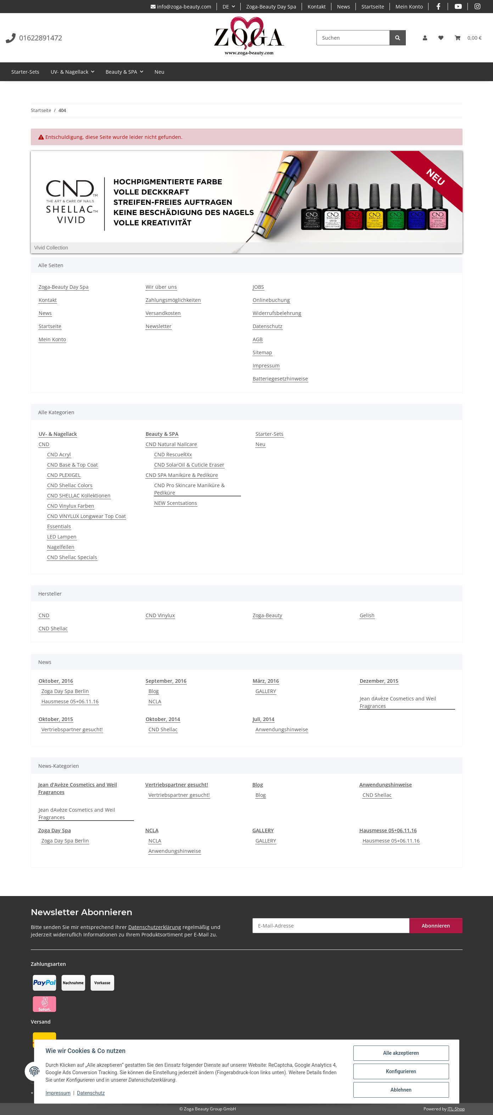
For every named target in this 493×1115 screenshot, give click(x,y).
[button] (425, 38)
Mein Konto (409, 6)
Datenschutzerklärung (154, 927)
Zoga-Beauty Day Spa (271, 6)
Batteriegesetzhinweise (280, 378)
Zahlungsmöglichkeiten (173, 300)
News (343, 6)
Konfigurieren (401, 1071)
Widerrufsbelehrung (277, 313)
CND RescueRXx (173, 454)
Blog (154, 691)
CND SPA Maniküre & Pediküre (182, 475)
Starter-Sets (270, 433)
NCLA (155, 701)
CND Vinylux (160, 615)
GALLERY (266, 691)
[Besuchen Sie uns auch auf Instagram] (477, 6)
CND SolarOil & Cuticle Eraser (189, 464)
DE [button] (226, 6)
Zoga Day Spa (54, 830)
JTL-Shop (456, 1109)
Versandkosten (163, 313)
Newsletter (159, 326)
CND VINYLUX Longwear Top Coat (86, 516)
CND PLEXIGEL (63, 475)
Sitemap (262, 352)
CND (44, 444)
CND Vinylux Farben (70, 505)
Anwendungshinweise (282, 729)
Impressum (58, 1093)
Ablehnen (401, 1090)
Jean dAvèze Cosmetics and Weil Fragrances (398, 702)
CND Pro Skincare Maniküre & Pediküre (189, 489)
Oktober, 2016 (56, 680)
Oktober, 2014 (163, 719)
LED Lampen (62, 536)
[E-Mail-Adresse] (331, 925)
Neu (260, 444)
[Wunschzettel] (441, 38)
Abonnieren (436, 925)
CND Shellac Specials (72, 557)
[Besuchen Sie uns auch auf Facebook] (438, 6)
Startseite (373, 6)
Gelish (367, 615)
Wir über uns (161, 286)
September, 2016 (166, 680)
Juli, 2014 (263, 719)
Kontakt (317, 6)
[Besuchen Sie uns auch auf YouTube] (457, 6)
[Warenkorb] (468, 38)
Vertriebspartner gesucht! (72, 729)
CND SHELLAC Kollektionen (79, 495)
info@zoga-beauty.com (181, 6)
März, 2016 (266, 680)
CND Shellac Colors (70, 485)
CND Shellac (53, 628)
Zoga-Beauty (267, 615)
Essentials (59, 526)
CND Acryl (59, 454)
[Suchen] (353, 37)
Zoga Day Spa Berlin (65, 691)
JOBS (258, 286)
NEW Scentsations (175, 503)
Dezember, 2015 (379, 680)
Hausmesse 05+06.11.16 (70, 701)
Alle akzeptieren (401, 1053)
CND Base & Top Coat (72, 464)
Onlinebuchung (271, 300)
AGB (258, 339)
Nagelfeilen (60, 547)
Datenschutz (91, 1093)
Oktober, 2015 (56, 719)
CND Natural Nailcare (171, 444)
